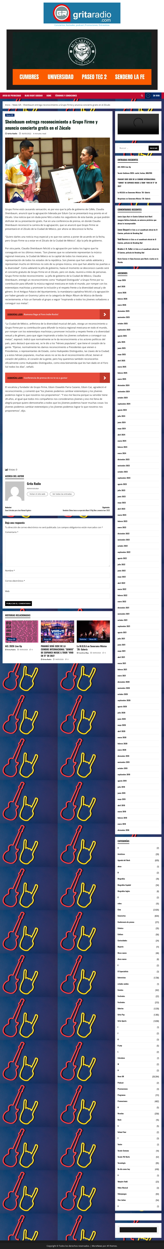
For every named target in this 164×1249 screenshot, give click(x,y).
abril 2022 (122, 582)
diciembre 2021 (124, 607)
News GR (9, 115)
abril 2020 (122, 731)
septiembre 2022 (125, 552)
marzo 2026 (122, 292)
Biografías (122, 878)
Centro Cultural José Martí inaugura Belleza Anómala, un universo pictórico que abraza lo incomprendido (137, 220)
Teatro (120, 1144)
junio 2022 (122, 570)
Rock (120, 1119)
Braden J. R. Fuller (125, 248)
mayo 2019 (122, 799)
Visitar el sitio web (39, 494)
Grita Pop (121, 1014)
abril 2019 (122, 805)
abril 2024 (122, 434)
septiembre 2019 (125, 774)
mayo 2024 (122, 428)
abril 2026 (122, 286)
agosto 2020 (123, 706)
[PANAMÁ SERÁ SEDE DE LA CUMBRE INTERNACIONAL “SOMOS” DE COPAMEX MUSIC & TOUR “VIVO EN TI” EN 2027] (57, 637)
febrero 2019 (123, 817)
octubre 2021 (123, 619)
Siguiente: (84, 512)
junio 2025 (122, 348)
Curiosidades (123, 940)
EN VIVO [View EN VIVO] (152, 95)
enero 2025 (122, 378)
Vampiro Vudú (123, 1181)
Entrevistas (122, 977)
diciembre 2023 (124, 459)
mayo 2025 (122, 354)
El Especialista (123, 971)
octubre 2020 (123, 694)
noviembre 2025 (124, 317)
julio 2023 (122, 490)
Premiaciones (123, 1089)
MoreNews (97, 1246)
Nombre (10, 576)
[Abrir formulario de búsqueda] (142, 95)
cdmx (120, 903)
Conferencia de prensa (127, 922)
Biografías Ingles (125, 891)
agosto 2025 (123, 335)
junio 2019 (122, 792)
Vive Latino (122, 1200)
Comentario (11, 537)
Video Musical (123, 1187)
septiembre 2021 (125, 626)
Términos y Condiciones (66, 95)
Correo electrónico (15, 586)
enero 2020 (122, 749)
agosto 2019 (123, 780)
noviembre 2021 (124, 613)
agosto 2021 (123, 632)
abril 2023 (122, 508)
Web (7, 596)
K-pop (120, 1045)
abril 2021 (122, 657)
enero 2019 (122, 823)
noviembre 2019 (124, 762)
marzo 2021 (122, 663)
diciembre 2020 (124, 681)
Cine (119, 909)
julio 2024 (122, 415)
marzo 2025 (122, 366)
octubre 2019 (123, 768)
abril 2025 (122, 360)
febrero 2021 (123, 669)
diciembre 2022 (124, 533)
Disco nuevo (123, 953)
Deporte (121, 946)
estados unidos (124, 984)
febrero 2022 (123, 595)
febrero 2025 (123, 372)
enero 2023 (122, 527)
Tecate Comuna (124, 1150)
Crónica (121, 928)
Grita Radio (12, 133)
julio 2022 (122, 564)
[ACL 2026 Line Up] (21, 637)
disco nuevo (122, 959)
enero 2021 (122, 675)
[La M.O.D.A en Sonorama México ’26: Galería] (93, 637)
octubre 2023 (123, 471)
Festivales (122, 996)
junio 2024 (122, 422)
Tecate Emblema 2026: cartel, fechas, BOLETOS (137, 173)
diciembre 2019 (124, 755)
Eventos (121, 990)
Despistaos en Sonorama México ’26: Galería (136, 198)
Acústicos (122, 854)
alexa (120, 866)
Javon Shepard (124, 229)
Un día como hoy (124, 1169)
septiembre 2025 (125, 329)
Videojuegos (123, 1194)
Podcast (121, 1082)
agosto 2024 (123, 409)
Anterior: (31, 510)
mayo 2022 (122, 576)
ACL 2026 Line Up (13, 651)
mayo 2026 (122, 280)
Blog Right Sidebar (34, 95)
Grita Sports (123, 1021)
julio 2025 (122, 341)
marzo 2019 (122, 811)
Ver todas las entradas (69, 494)
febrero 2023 (123, 521)
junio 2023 (122, 496)
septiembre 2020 (125, 700)
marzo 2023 (122, 514)
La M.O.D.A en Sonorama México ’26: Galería (92, 653)
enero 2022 (122, 601)
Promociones (123, 1101)
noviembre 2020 (124, 687)
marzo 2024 (122, 440)
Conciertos (122, 915)
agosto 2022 (123, 558)
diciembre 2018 (124, 830)
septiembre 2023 (125, 477)
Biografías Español (125, 885)
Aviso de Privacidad (12, 95)
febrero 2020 (123, 743)
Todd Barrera (123, 239)
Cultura (121, 934)
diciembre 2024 (124, 385)
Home (49, 95)
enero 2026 (122, 304)
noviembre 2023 (124, 465)
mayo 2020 (122, 724)
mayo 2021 (122, 650)
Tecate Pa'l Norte (124, 1156)
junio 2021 (122, 644)
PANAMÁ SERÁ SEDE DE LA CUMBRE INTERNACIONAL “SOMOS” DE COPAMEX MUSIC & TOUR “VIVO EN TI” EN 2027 (57, 656)
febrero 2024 (123, 446)
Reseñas (121, 1113)
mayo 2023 (122, 502)
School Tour (122, 1132)
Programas (122, 1095)
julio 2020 (122, 712)
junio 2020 (122, 718)
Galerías (83, 645)
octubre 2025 (123, 323)
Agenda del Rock (125, 860)
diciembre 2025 (124, 310)
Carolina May (84, 658)
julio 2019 (122, 786)
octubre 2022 (123, 545)
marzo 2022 (122, 589)
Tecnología (122, 1163)
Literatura (122, 1058)
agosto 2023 (123, 484)
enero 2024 (122, 453)
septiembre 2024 (125, 403)
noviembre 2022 (124, 539)
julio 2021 (122, 638)
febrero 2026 (123, 298)
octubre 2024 (123, 397)
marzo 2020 (122, 737)
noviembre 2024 (124, 391)
